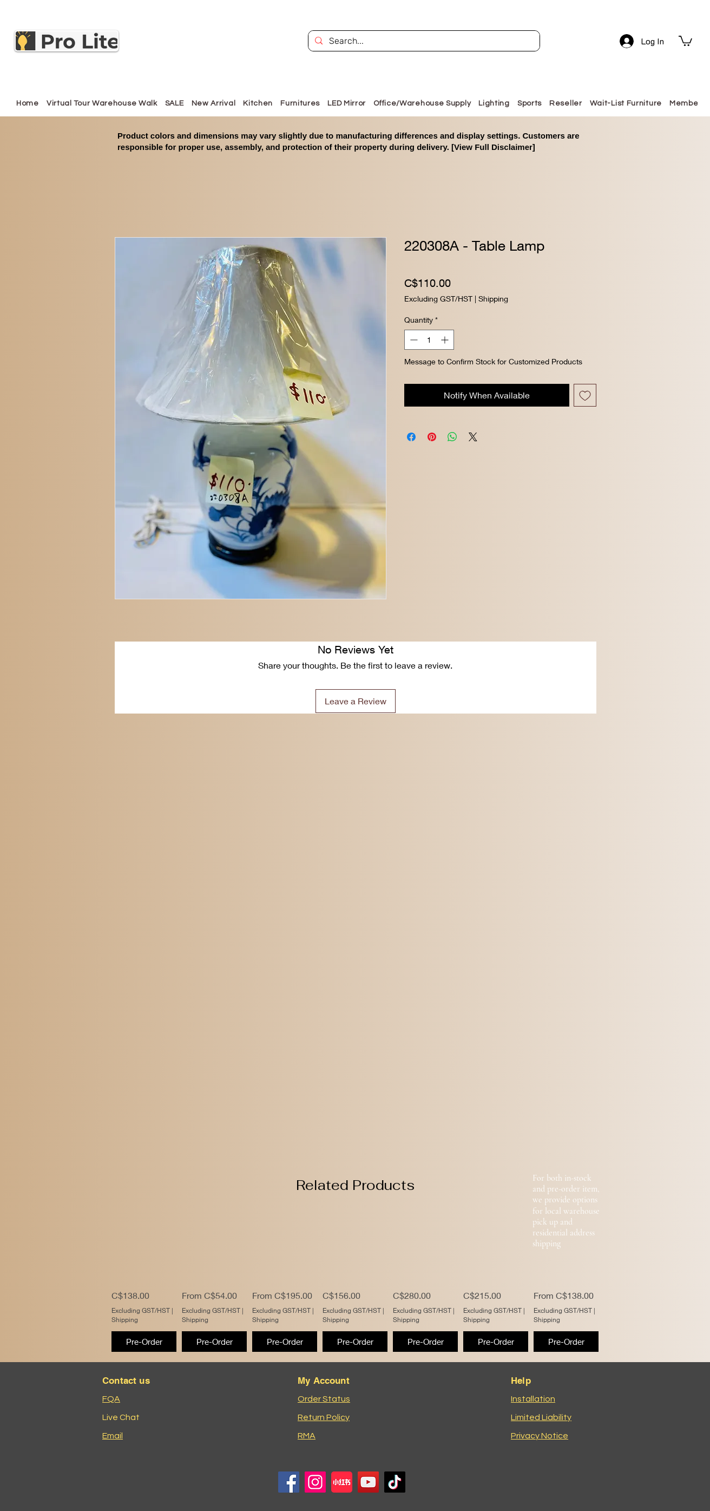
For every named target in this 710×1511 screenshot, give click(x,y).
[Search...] (423, 41)
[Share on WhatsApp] (452, 436)
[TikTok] (394, 1482)
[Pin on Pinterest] (431, 436)
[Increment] (445, 339)
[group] (355, 1283)
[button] (685, 40)
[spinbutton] (429, 339)
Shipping (493, 298)
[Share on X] (472, 436)
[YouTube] (368, 1482)
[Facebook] (288, 1482)
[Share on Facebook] (411, 436)
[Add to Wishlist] (585, 395)
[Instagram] (315, 1482)
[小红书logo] (341, 1482)
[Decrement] (412, 339)
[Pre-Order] (143, 1341)
